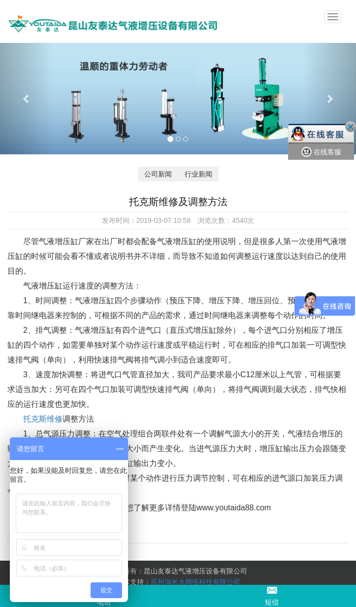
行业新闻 (198, 174)
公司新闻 (158, 174)
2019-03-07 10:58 (163, 220)
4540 (239, 220)
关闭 (350, 126)
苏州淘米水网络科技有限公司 (195, 582)
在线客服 (321, 152)
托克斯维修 (43, 419)
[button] (26, 98)
